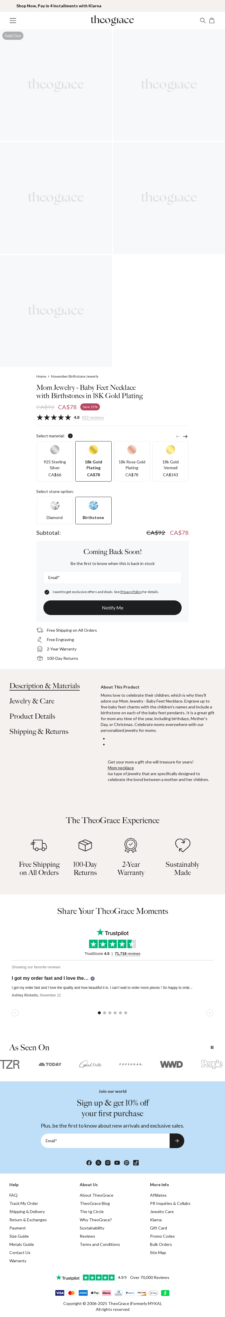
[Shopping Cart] (212, 20)
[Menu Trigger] (12, 20)
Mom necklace (121, 767)
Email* (54, 577)
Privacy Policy (131, 592)
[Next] (185, 436)
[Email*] (112, 577)
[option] (55, 461)
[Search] (202, 20)
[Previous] (178, 436)
